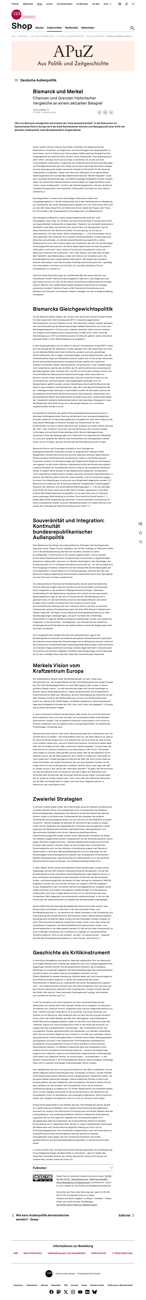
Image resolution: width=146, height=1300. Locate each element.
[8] (63, 554)
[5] (34, 437)
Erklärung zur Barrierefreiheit (120, 1285)
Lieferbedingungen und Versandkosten (67, 1253)
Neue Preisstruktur (32, 1253)
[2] (59, 268)
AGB (15, 1253)
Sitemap (44, 1285)
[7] (89, 505)
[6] (109, 480)
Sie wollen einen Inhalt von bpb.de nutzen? (76, 1205)
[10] (78, 928)
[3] (63, 374)
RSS (66, 1285)
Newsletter (56, 1285)
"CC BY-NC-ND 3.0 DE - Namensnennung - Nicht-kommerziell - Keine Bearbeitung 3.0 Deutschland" (84, 1179)
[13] (68, 1011)
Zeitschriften (23, 36)
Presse (84, 1285)
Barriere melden (97, 1285)
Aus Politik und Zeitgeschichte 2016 (70, 36)
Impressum (18, 1285)
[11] (98, 938)
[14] (69, 1088)
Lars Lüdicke (41, 109)
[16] (71, 1159)
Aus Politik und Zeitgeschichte (42, 36)
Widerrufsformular (122, 1253)
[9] (85, 685)
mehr (107, 4)
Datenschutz (31, 1285)
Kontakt (74, 1285)
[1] (44, 191)
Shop (13, 36)
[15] (101, 1117)
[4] (64, 390)
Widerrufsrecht (98, 1253)
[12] (63, 995)
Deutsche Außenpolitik (95, 36)
